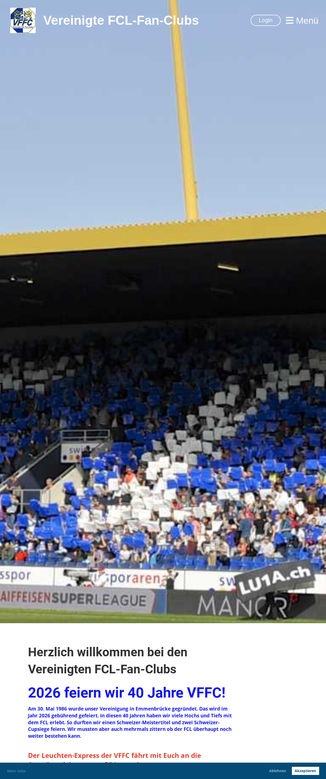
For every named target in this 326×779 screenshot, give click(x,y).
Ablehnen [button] (277, 770)
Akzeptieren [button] (305, 770)
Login (266, 20)
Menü (302, 20)
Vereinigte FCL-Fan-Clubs (121, 20)
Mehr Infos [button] (16, 771)
